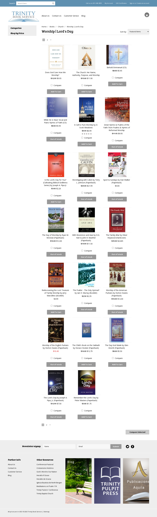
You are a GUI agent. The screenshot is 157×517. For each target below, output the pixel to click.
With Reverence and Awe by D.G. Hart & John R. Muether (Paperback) (86, 236)
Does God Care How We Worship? (55, 73)
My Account (109, 3)
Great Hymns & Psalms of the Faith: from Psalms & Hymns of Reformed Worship (116, 127)
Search (12, 3)
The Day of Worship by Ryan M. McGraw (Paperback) (55, 234)
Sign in (132, 3)
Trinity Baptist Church (46, 492)
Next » (51, 40)
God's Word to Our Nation (48, 467)
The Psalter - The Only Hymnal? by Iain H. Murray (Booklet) (86, 289)
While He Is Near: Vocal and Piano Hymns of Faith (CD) (55, 120)
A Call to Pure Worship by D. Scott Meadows (86, 125)
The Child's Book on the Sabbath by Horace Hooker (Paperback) (86, 343)
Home (44, 26)
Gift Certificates (121, 3)
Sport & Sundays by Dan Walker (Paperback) (116, 180)
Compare (57, 85)
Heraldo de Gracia (44, 475)
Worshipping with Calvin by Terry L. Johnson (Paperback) (86, 180)
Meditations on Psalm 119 (48, 485)
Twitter (127, 441)
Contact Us (56, 16)
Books (52, 26)
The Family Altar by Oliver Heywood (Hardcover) (116, 234)
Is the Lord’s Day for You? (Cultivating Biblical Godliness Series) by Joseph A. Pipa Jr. (55, 181)
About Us (45, 16)
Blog (83, 16)
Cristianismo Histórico (46, 463)
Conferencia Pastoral (45, 459)
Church (62, 26)
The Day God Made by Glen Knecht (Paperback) (116, 343)
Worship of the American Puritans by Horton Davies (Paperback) (117, 290)
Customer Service (71, 16)
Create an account (142, 3)
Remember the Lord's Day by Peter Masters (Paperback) (86, 395)
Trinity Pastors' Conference (48, 488)
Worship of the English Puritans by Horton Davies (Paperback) (55, 343)
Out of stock (56, 138)
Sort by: (123, 32)
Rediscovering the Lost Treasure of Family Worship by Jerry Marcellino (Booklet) (55, 290)
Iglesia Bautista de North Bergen (47, 479)
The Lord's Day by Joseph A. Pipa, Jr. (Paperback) (55, 395)
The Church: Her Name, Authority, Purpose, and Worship (86, 73)
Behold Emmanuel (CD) (117, 67)
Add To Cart (56, 91)
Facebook (132, 441)
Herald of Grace (43, 471)
